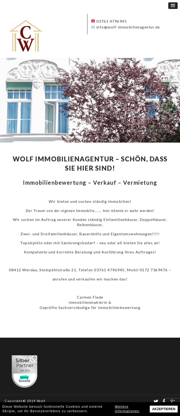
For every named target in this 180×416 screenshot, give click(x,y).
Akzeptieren (163, 409)
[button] (173, 5)
